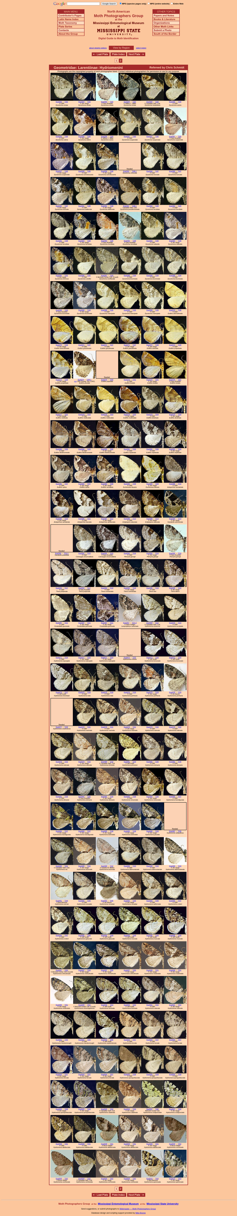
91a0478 (81, 727)
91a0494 (172, 901)
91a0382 (59, 484)
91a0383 (104, 484)
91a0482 (149, 762)
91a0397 (59, 623)
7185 (134, 136)
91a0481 (127, 762)
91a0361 (81, 206)
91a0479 (149, 727)
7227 (66, 692)
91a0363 (149, 206)
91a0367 (104, 275)
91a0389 (172, 519)
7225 (134, 657)
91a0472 (127, 657)
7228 (89, 692)
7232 (157, 727)
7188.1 (134, 206)
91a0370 (172, 310)
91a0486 (149, 831)
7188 (89, 206)
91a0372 (149, 345)
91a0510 (149, 1179)
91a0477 (59, 727)
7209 (134, 484)
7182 (66, 102)
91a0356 (172, 102)
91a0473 (149, 657)
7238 (111, 831)
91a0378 (81, 414)
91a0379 (149, 414)
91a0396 (172, 588)
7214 (179, 519)
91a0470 (172, 623)
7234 (134, 762)
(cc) (75, 381)
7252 (89, 1005)
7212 (111, 519)
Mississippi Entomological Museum (118, 1204)
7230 (66, 727)
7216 (134, 553)
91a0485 (104, 831)
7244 (66, 901)
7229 (134, 692)
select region (141, 48)
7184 (179, 102)
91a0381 (127, 449)
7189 (157, 206)
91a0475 (81, 692)
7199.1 (88, 380)
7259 (111, 1109)
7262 (179, 1144)
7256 (111, 1040)
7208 (111, 484)
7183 (157, 102)
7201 (134, 380)
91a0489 (81, 866)
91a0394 (104, 588)
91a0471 (59, 657)
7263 (157, 1179)
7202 (66, 414)
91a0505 (127, 1074)
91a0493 (149, 901)
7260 (157, 1109)
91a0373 (172, 345)
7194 (134, 275)
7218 (111, 588)
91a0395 (149, 588)
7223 (179, 623)
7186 (89, 171)
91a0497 (59, 970)
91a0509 (172, 1144)
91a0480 (104, 762)
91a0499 (81, 1005)
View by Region (121, 47)
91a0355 (149, 102)
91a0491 (59, 901)
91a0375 (104, 380)
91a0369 (104, 310)
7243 (134, 866)
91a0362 (126, 206)
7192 (89, 275)
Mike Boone (140, 1213)
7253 (111, 1005)
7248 (89, 935)
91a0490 (127, 866)
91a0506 (104, 1109)
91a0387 (104, 519)
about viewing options (98, 48)
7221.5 (134, 623)
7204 (157, 414)
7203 (89, 414)
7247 (179, 901)
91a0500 (104, 1005)
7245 (89, 901)
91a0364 (149, 241)
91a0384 (127, 484)
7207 (66, 484)
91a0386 (81, 519)
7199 (179, 345)
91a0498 (149, 970)
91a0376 (127, 380)
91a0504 (127, 1040)
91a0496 (127, 935)
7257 (134, 1040)
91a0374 (81, 380)
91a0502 (59, 1040)
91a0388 (127, 519)
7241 (66, 866)
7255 (66, 1040)
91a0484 (172, 796)
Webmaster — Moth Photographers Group (138, 1209)
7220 (179, 588)
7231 (89, 727)
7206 (134, 449)
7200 (111, 380)
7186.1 (134, 171)
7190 (157, 241)
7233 (111, 762)
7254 (157, 1005)
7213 (134, 519)
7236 (134, 796)
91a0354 (59, 102)
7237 (179, 796)
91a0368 (127, 275)
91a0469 (149, 623)
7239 (157, 831)
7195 (111, 310)
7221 (66, 623)
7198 (157, 345)
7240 (179, 831)
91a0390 (58, 553)
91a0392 (127, 553)
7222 (157, 623)
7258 (134, 1074)
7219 (157, 588)
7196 (179, 310)
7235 (157, 762)
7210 (179, 484)
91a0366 (81, 275)
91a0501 (149, 1005)
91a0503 (104, 1040)
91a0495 (81, 935)
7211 (89, 519)
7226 (157, 657)
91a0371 (81, 345)
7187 (157, 171)
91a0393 (59, 588)
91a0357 (127, 136)
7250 (66, 970)
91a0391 (81, 553)
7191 (66, 275)
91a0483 (127, 796)
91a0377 (59, 414)
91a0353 (126, 623)
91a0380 (59, 449)
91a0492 (81, 901)
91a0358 (81, 171)
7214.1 (66, 553)
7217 (66, 588)
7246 (157, 901)
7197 (89, 345)
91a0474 (59, 692)
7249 (134, 935)
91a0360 (149, 171)
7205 (66, 449)
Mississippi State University (163, 1204)
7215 (89, 553)
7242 (89, 866)
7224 (66, 657)
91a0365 (59, 275)
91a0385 (172, 484)
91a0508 (59, 1144)
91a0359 (126, 171)
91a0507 (149, 1109)
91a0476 (127, 692)
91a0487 (172, 831)
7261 (66, 1144)
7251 (157, 970)
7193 (111, 275)
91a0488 (59, 866)
